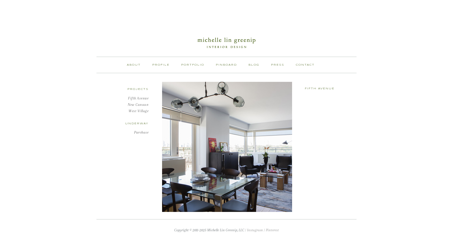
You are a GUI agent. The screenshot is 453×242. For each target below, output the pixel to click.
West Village (138, 111)
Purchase (141, 132)
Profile (161, 65)
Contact (305, 65)
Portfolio (192, 65)
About (134, 65)
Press (277, 65)
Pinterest (272, 230)
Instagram (255, 230)
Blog (253, 65)
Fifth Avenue (138, 98)
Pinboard (226, 65)
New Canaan (138, 105)
